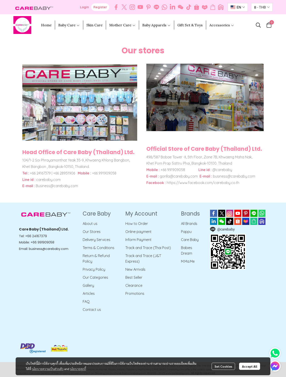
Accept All (249, 366)
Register (100, 7)
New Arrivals (135, 269)
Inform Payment (138, 239)
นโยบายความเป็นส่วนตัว (47, 369)
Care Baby (190, 239)
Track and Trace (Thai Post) (148, 247)
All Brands (189, 223)
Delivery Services (96, 239)
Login (84, 7)
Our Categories (95, 277)
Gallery (88, 285)
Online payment (138, 231)
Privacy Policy (94, 269)
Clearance (133, 285)
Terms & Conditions (98, 247)
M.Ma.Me (188, 261)
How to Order (136, 223)
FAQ (86, 301)
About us (90, 223)
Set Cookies (223, 366)
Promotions (134, 293)
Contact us (92, 309)
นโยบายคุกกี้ (78, 369)
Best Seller (133, 277)
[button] (238, 7)
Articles (89, 293)
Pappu (186, 231)
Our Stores (92, 231)
